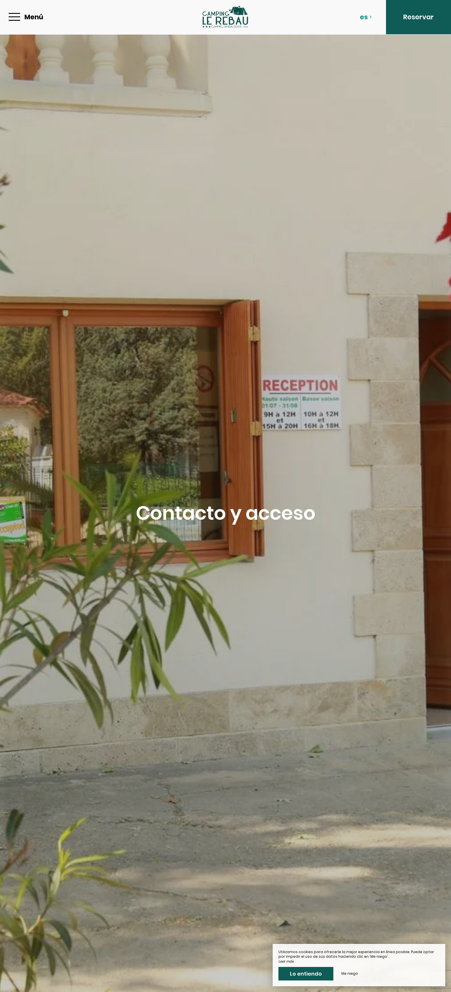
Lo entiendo (306, 973)
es (366, 17)
